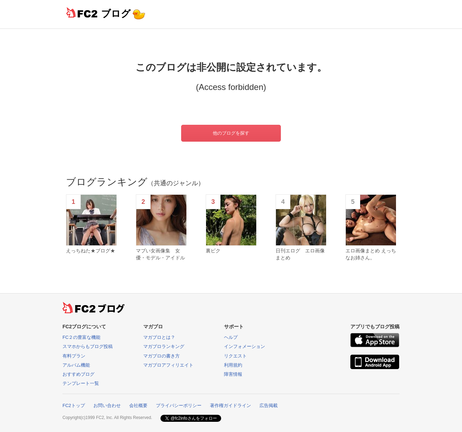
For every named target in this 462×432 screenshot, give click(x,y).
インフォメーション (244, 346)
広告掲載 (268, 405)
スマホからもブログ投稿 (87, 346)
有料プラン (73, 356)
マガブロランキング (163, 346)
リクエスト (235, 356)
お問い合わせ (107, 405)
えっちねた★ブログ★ (90, 250)
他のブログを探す (231, 133)
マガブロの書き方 (161, 356)
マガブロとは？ (159, 337)
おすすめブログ (78, 374)
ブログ (116, 13)
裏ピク (213, 250)
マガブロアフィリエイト (168, 365)
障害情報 (233, 374)
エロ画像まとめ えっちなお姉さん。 (370, 254)
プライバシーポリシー (179, 405)
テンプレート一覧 (80, 383)
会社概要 (138, 405)
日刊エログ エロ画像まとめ (300, 254)
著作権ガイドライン (230, 405)
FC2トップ (73, 405)
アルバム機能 (76, 365)
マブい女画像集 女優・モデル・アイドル (160, 254)
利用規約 (233, 365)
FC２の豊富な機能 (81, 337)
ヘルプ (231, 337)
